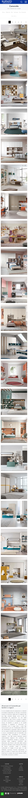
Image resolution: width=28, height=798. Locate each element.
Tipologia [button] (16, 12)
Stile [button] (12, 12)
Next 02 (14, 94)
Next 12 (14, 375)
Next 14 (14, 431)
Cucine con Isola (7, 771)
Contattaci (21, 780)
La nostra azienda (21, 779)
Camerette (19, 8)
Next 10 (14, 319)
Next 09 (14, 290)
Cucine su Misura (7, 773)
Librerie (7, 779)
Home (8, 8)
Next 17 (14, 515)
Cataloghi (21, 781)
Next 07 (14, 234)
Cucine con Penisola (7, 770)
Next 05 (14, 178)
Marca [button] (3, 12)
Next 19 (14, 571)
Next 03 (14, 122)
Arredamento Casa (13, 8)
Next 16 (14, 487)
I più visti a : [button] (14, 16)
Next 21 (14, 627)
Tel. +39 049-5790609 (7, 790)
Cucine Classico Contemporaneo (7, 768)
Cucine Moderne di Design (7, 766)
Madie (7, 781)
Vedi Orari (21, 784)
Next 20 (14, 599)
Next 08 (14, 262)
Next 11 (14, 347)
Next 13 (14, 403)
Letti (21, 766)
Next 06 (14, 206)
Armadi (21, 767)
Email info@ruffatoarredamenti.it (20, 790)
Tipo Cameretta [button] (22, 12)
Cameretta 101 (14, 655)
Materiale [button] (8, 12)
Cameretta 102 (14, 683)
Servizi (21, 783)
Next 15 (14, 459)
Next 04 (14, 150)
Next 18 (14, 543)
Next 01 (14, 66)
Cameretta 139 (14, 38)
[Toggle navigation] (26, 2)
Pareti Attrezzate (7, 780)
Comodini (21, 769)
